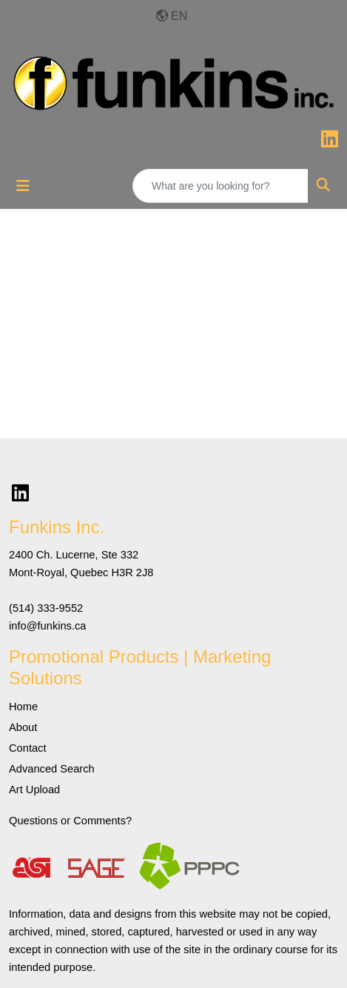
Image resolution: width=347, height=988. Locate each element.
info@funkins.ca (48, 626)
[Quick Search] (220, 186)
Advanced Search (52, 769)
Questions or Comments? (70, 821)
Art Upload (34, 789)
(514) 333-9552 (46, 608)
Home (23, 706)
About (23, 727)
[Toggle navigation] (22, 186)
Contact (28, 748)
